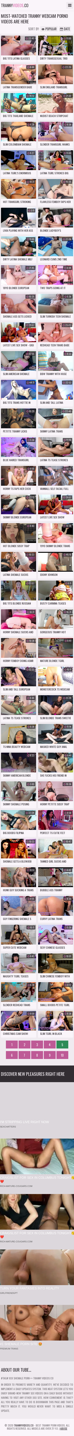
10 (62, 1055)
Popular (49, 29)
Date (65, 29)
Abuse (63, 1428)
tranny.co (14, 5)
